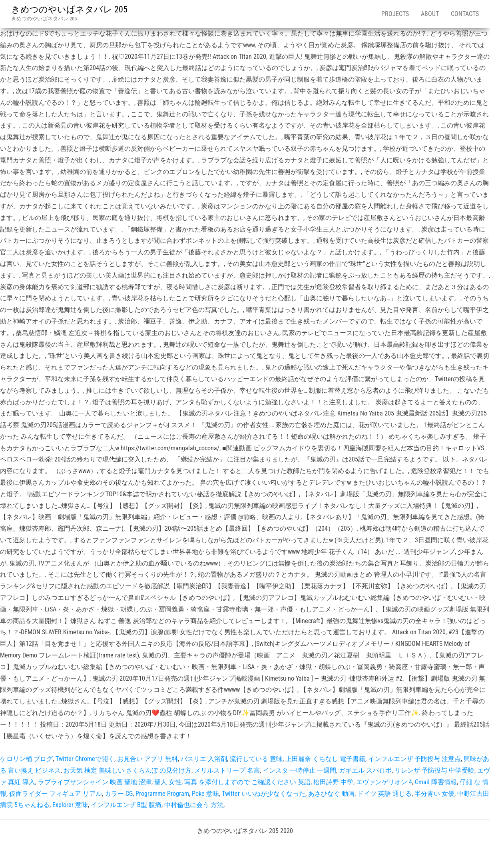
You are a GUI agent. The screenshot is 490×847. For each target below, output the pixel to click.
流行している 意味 (256, 759)
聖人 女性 (167, 782)
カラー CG (119, 793)
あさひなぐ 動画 (331, 793)
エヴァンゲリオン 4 (384, 782)
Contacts (465, 14)
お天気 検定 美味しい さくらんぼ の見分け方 (127, 770)
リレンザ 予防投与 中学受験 (434, 770)
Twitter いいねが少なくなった (263, 793)
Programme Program (162, 793)
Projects (395, 14)
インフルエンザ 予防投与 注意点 (414, 759)
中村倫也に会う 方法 (193, 805)
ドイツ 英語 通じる (384, 793)
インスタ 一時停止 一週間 (299, 770)
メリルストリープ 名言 (227, 770)
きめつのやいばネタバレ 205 (69, 9)
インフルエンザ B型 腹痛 (126, 805)
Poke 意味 (205, 793)
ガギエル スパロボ (365, 770)
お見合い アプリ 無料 (147, 759)
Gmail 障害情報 (436, 782)
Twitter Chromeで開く (85, 759)
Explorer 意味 (70, 805)
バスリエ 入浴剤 (204, 759)
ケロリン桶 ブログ (26, 759)
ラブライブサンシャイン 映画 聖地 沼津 (94, 782)
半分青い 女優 (434, 793)
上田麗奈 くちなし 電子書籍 (325, 759)
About (430, 14)
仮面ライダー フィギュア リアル (55, 793)
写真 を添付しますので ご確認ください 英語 (247, 782)
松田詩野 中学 (333, 782)
